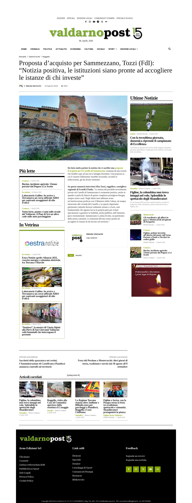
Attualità (22, 57)
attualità (78, 255)
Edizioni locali (34, 57)
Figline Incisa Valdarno (112, 415)
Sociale (50, 411)
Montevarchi (148, 215)
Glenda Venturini (33, 86)
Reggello (46, 57)
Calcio (132, 134)
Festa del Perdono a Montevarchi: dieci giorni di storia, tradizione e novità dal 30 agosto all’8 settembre (102, 363)
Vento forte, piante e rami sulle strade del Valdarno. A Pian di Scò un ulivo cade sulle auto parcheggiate (41, 214)
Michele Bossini (142, 134)
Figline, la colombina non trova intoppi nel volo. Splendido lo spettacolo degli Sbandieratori (30, 405)
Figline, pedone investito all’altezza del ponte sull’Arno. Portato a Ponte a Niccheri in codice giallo (157, 236)
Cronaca (25, 181)
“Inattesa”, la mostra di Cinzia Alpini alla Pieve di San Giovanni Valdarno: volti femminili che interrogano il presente (41, 331)
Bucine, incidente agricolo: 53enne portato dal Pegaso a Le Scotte (39, 185)
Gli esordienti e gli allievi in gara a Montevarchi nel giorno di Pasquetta (157, 219)
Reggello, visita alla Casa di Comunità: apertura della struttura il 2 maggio (57, 404)
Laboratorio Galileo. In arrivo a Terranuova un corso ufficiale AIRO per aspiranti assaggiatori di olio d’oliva (40, 199)
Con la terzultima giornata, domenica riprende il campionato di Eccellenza (150, 141)
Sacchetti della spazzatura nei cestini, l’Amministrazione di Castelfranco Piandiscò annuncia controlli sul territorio (42, 363)
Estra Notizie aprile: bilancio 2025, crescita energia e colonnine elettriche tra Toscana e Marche (41, 260)
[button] (169, 49)
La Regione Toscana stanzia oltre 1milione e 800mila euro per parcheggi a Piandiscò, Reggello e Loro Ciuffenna (87, 406)
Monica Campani (34, 413)
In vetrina (26, 192)
